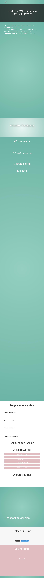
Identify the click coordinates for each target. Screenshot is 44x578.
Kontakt (22, 558)
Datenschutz (29, 576)
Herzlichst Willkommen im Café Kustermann (22, 12)
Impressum (25, 576)
